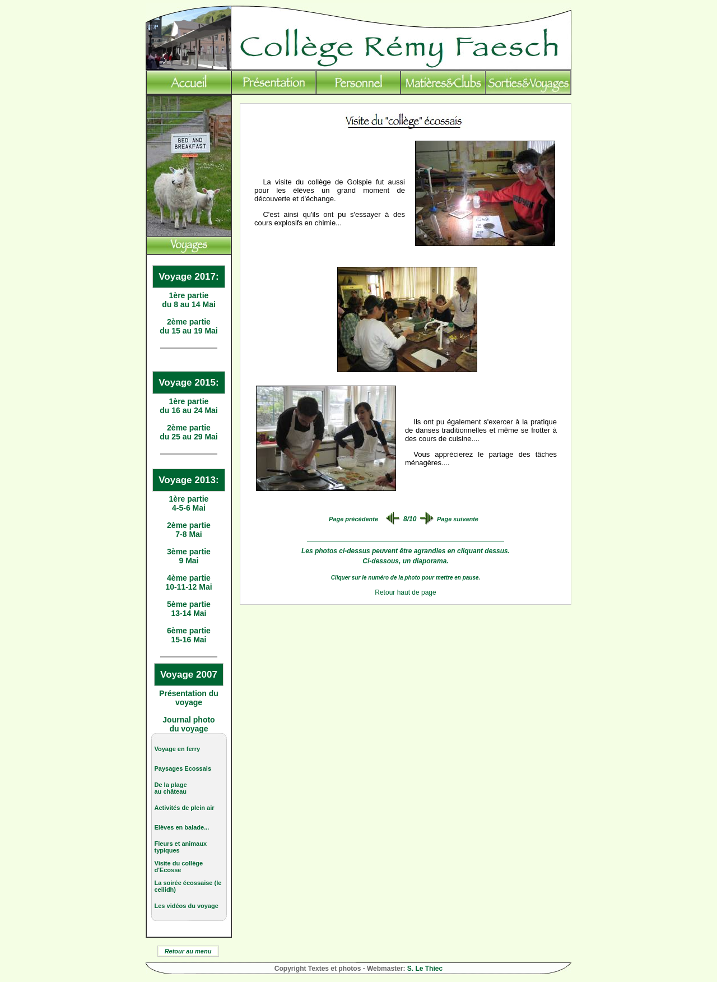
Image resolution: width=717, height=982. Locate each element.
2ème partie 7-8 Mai (189, 530)
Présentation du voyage (188, 698)
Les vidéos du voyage (186, 905)
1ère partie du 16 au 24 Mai (188, 406)
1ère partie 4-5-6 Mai (189, 503)
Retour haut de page (405, 592)
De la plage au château (171, 788)
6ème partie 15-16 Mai (189, 635)
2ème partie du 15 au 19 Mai (188, 326)
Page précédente (353, 519)
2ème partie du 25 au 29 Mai (188, 432)
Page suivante (457, 519)
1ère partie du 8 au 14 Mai (189, 300)
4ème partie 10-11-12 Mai (188, 582)
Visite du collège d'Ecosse (179, 866)
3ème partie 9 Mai (189, 556)
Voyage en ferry (178, 748)
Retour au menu (188, 951)
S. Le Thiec (425, 968)
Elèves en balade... (182, 827)
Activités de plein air (185, 807)
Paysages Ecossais (183, 768)
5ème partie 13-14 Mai (189, 609)
